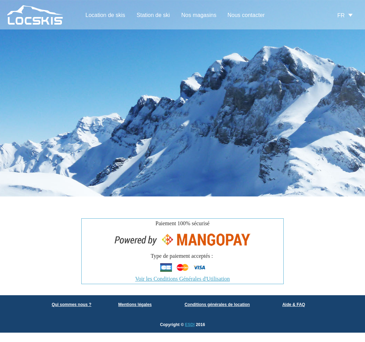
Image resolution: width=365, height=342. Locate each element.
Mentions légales (135, 304)
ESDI (190, 324)
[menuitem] (105, 15)
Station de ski (153, 15)
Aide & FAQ (293, 304)
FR (341, 15)
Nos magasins (198, 15)
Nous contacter (246, 15)
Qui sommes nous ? (71, 304)
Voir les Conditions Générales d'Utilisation (182, 279)
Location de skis (105, 15)
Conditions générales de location (217, 304)
